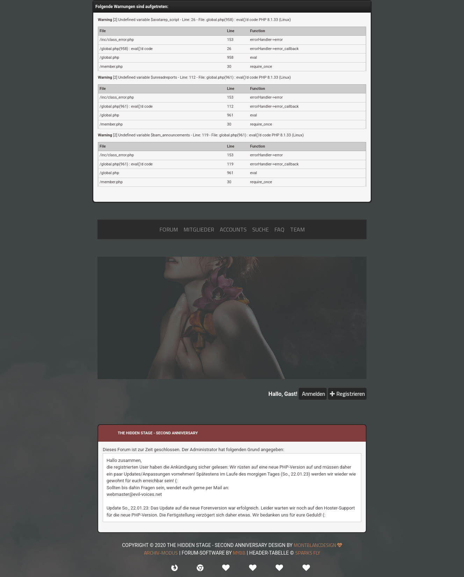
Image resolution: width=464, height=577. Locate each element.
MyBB (239, 552)
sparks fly (307, 552)
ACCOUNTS (233, 229)
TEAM (297, 229)
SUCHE (260, 229)
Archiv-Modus (161, 552)
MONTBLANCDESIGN (318, 545)
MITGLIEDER (198, 229)
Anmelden (312, 394)
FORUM (168, 229)
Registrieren (347, 394)
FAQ (279, 229)
